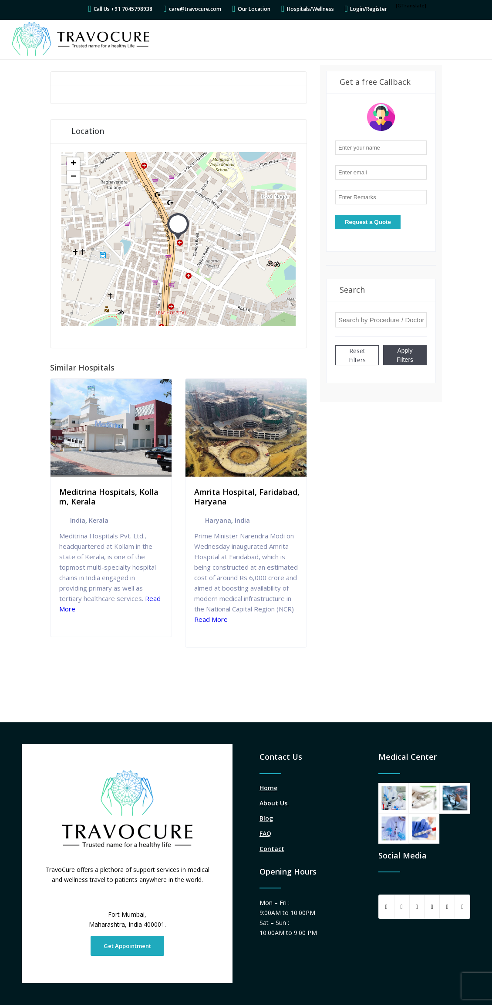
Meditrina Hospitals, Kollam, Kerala (108, 497)
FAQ (265, 833)
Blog (266, 818)
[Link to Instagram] (462, 906)
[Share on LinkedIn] (447, 906)
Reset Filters (357, 355)
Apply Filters (405, 355)
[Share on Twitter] (401, 906)
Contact (271, 849)
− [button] (73, 177)
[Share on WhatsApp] (417, 906)
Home (268, 788)
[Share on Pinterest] (432, 906)
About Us (274, 803)
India (77, 520)
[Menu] (471, 39)
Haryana (218, 520)
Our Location (254, 9)
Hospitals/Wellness (310, 9)
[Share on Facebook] (386, 906)
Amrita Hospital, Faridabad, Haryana (247, 497)
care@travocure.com (195, 9)
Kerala (98, 520)
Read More (211, 619)
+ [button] (73, 163)
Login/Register (368, 9)
